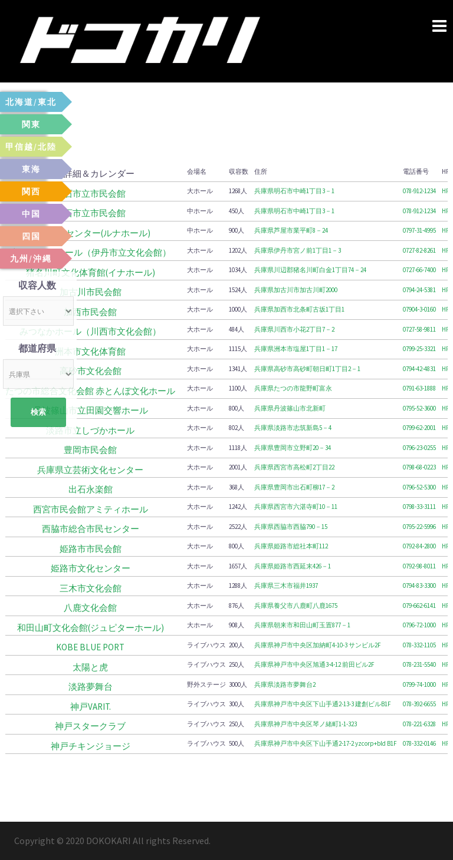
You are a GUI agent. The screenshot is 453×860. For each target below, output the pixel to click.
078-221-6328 (419, 724)
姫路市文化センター (90, 568)
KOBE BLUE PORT (90, 647)
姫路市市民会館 (91, 548)
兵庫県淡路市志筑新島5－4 (292, 428)
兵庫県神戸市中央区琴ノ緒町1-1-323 (305, 724)
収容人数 (37, 285)
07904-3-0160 (419, 309)
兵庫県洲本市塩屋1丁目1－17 (295, 349)
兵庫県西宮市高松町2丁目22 (294, 467)
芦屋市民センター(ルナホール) (90, 233)
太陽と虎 (90, 667)
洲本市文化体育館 (90, 351)
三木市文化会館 (91, 588)
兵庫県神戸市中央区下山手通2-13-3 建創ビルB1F (322, 704)
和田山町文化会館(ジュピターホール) (90, 627)
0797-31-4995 (419, 230)
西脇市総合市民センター (90, 528)
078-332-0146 (419, 743)
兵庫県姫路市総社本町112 (291, 546)
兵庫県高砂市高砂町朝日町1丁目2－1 (307, 369)
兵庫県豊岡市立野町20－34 (292, 448)
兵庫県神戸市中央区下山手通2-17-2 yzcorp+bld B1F (325, 743)
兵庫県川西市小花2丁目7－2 (294, 329)
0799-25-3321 (419, 349)
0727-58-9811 (419, 329)
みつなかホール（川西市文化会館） (90, 331)
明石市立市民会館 (90, 193)
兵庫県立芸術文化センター (90, 469)
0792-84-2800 (419, 546)
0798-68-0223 (419, 467)
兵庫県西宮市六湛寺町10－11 (295, 506)
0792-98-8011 (419, 566)
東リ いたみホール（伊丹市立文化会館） (90, 252)
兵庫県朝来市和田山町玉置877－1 (302, 625)
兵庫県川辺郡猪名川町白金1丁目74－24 (310, 270)
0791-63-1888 (419, 388)
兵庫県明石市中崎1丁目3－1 (294, 191)
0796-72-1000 (419, 625)
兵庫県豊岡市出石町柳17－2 (294, 487)
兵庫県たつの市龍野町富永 (293, 388)
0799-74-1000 (419, 684)
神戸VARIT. (90, 706)
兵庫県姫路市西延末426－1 (292, 566)
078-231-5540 (419, 664)
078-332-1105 (419, 645)
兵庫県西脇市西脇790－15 (290, 526)
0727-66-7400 (419, 270)
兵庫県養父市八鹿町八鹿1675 (295, 605)
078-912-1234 (419, 191)
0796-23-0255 (419, 448)
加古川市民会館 (91, 291)
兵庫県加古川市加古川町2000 (295, 290)
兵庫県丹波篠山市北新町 (290, 408)
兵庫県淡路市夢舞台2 (285, 684)
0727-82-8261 (419, 250)
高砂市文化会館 (91, 370)
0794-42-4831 (419, 369)
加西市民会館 (90, 311)
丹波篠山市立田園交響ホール (90, 410)
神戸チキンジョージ (90, 746)
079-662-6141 (419, 605)
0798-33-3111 (419, 506)
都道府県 (37, 348)
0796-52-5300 (419, 487)
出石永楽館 (90, 489)
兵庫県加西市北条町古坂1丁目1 (299, 309)
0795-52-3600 (419, 408)
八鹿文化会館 (90, 607)
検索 (38, 412)
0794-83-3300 (419, 585)
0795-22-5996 (419, 526)
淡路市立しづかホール (90, 430)
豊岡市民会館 (90, 449)
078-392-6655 (419, 704)
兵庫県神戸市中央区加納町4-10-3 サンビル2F (317, 645)
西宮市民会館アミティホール (90, 509)
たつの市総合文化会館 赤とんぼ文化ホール (90, 390)
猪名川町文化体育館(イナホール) (90, 272)
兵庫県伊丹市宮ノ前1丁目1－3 (297, 250)
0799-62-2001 (419, 428)
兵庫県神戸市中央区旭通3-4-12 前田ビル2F (314, 664)
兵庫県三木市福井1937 (286, 585)
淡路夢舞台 (90, 686)
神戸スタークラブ (90, 726)
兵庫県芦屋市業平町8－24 (291, 230)
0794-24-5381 (419, 290)
